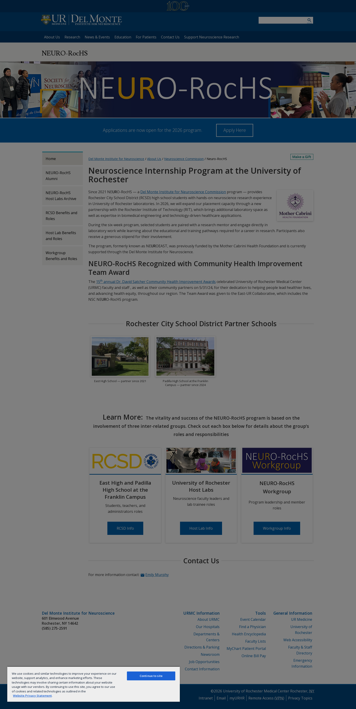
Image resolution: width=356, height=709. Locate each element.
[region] (93, 684)
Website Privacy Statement (32, 696)
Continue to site (151, 676)
